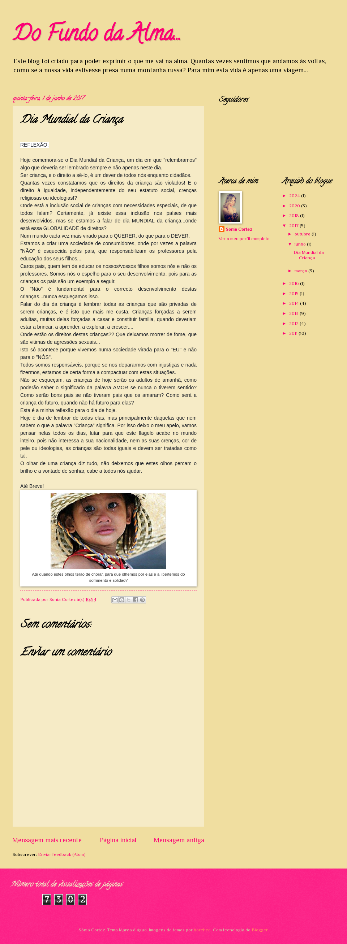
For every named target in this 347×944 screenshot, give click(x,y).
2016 (294, 283)
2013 (294, 313)
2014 (294, 303)
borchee (202, 929)
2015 (294, 293)
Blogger (259, 929)
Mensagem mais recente (47, 840)
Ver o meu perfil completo (244, 238)
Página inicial (118, 840)
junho (301, 244)
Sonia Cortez (239, 229)
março (301, 270)
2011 (294, 333)
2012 (294, 323)
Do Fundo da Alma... (97, 36)
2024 (295, 195)
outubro (303, 234)
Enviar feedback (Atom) (62, 854)
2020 (295, 205)
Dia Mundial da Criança (309, 255)
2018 (294, 215)
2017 (294, 225)
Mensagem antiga (179, 840)
